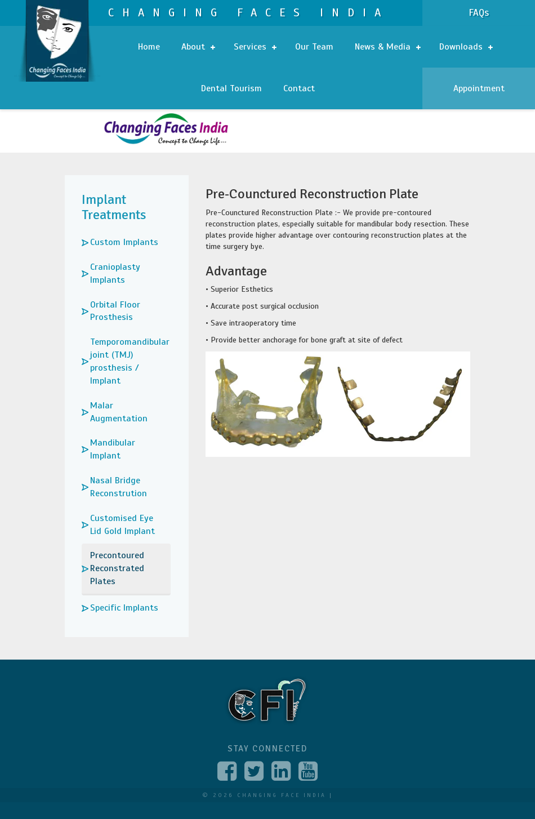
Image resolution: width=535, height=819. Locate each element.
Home (149, 46)
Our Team (314, 46)
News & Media (388, 46)
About (198, 46)
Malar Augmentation (119, 412)
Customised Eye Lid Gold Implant (122, 525)
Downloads (466, 46)
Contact (299, 88)
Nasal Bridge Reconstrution (118, 487)
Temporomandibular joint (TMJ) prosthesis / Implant (130, 361)
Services (255, 46)
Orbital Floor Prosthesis (115, 311)
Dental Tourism (231, 88)
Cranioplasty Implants (115, 273)
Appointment (479, 88)
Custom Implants (124, 242)
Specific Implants (124, 607)
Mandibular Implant (112, 449)
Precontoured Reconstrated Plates (117, 568)
